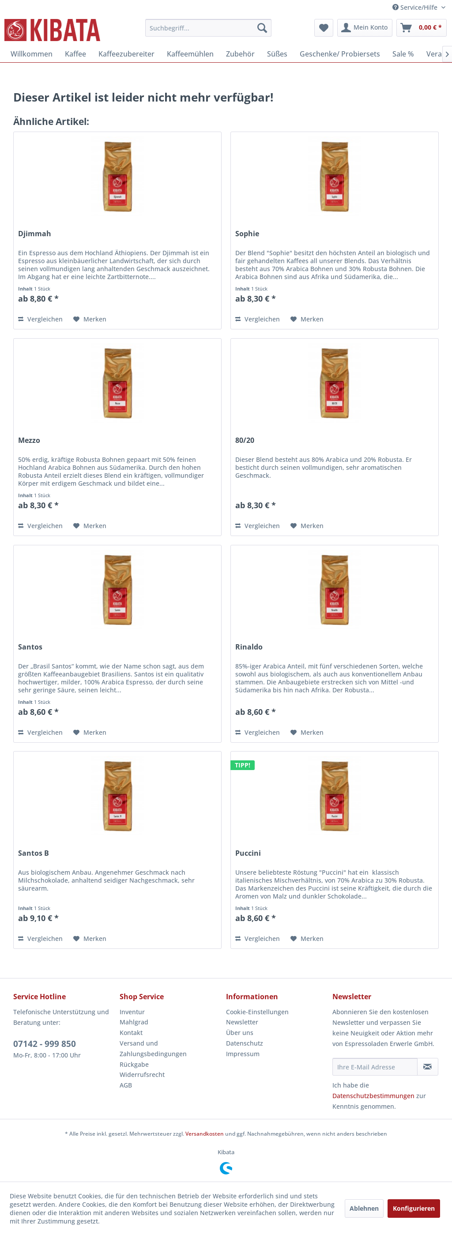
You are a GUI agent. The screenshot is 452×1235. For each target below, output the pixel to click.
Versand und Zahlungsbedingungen (153, 1048)
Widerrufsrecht (142, 1074)
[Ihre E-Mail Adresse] (375, 1067)
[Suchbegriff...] (208, 28)
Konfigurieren (414, 1208)
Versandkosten (204, 1133)
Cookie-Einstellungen (257, 1012)
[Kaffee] (75, 53)
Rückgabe (134, 1064)
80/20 (244, 440)
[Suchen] (262, 28)
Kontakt (131, 1032)
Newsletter (242, 1022)
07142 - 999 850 (44, 1044)
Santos (30, 647)
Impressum (243, 1054)
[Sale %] (403, 53)
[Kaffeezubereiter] (126, 53)
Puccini (248, 853)
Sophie (247, 233)
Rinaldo (249, 647)
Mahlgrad (134, 1022)
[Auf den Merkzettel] (89, 319)
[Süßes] (277, 53)
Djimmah (34, 233)
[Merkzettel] (323, 28)
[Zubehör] (240, 53)
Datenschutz (244, 1043)
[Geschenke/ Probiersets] (340, 53)
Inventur (132, 1012)
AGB (126, 1085)
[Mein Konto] (364, 28)
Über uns (239, 1032)
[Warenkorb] (421, 28)
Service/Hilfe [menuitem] (415, 7)
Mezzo (29, 440)
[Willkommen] (31, 53)
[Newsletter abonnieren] (427, 1067)
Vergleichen (40, 319)
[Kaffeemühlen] (190, 53)
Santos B (33, 853)
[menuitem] (208, 28)
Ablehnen (364, 1208)
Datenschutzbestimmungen (373, 1095)
